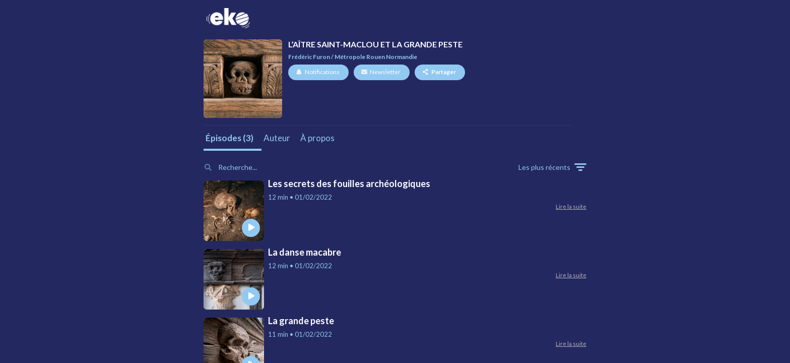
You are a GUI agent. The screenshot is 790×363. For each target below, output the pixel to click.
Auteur (277, 138)
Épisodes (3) (229, 138)
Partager (439, 72)
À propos (317, 138)
